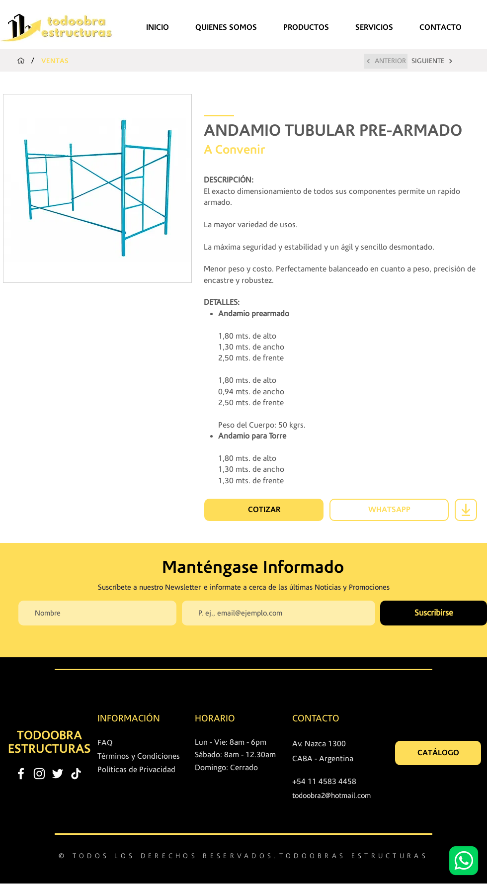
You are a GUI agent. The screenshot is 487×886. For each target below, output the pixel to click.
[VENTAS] (55, 60)
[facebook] (20, 773)
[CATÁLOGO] (438, 753)
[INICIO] (20, 60)
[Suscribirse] (433, 613)
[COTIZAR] (264, 510)
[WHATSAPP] (389, 510)
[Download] (466, 510)
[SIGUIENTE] (432, 61)
